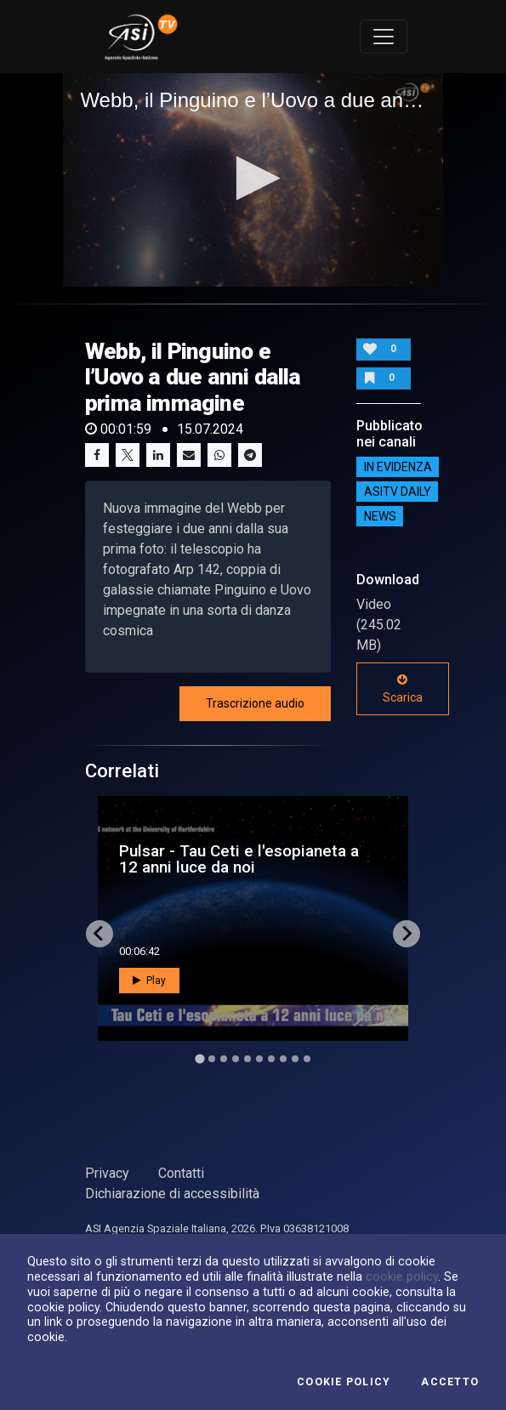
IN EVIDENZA (398, 467)
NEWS (380, 516)
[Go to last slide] (99, 933)
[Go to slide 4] (235, 1058)
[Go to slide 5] (247, 1058)
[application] (252, 180)
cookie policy (402, 1276)
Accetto (450, 1382)
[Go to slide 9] (295, 1058)
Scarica (403, 689)
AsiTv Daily (397, 491)
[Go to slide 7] (271, 1058)
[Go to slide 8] (283, 1058)
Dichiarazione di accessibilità (172, 1193)
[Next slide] (406, 933)
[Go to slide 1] (199, 1058)
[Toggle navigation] (383, 37)
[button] (253, 178)
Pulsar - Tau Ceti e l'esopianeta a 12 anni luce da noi (239, 859)
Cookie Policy (343, 1382)
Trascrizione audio (255, 703)
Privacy (107, 1173)
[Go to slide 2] (211, 1058)
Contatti (181, 1173)
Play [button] (149, 980)
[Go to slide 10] (307, 1058)
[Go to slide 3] (223, 1058)
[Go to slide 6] (259, 1058)
